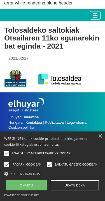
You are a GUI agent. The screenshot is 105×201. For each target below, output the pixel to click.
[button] (52, 173)
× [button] (100, 136)
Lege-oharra (77, 122)
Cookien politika (21, 127)
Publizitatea (54, 122)
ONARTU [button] (26, 185)
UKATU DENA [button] (75, 185)
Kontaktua (33, 122)
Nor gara (15, 122)
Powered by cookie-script (21, 195)
